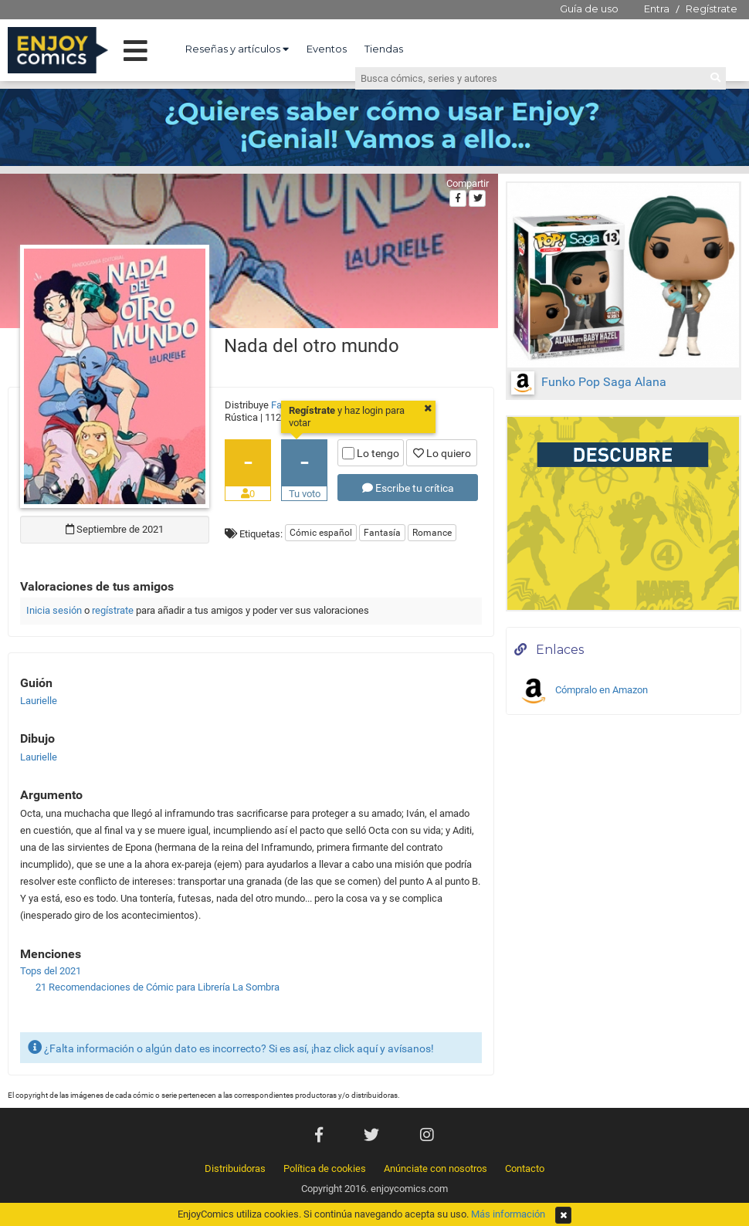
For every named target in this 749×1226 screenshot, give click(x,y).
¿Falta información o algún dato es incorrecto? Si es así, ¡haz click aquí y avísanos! (231, 1047)
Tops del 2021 (50, 971)
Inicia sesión (54, 610)
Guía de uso (589, 8)
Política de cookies (324, 1168)
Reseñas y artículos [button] (237, 48)
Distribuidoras (235, 1168)
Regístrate (711, 8)
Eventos (327, 48)
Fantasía (382, 532)
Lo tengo (370, 453)
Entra (656, 8)
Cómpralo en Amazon (583, 691)
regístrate (113, 610)
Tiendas (383, 48)
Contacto (524, 1168)
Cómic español (321, 532)
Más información (508, 1214)
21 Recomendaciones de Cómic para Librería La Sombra (158, 987)
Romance (432, 532)
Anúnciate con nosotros (435, 1168)
